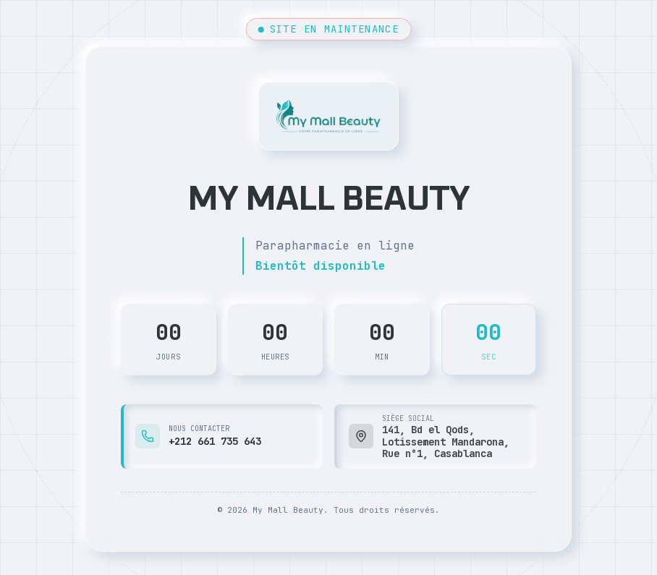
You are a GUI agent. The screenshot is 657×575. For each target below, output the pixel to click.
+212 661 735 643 (215, 441)
